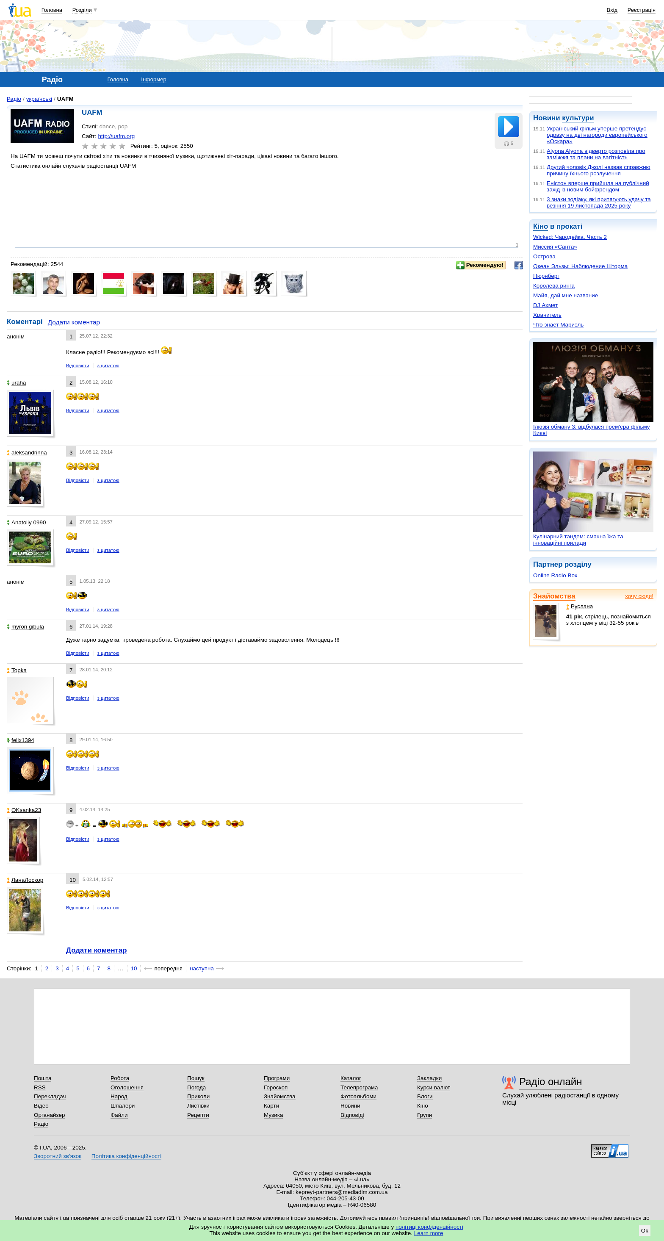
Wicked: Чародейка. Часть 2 (570, 237)
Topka (17, 670)
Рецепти (198, 1115)
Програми (277, 1078)
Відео (41, 1105)
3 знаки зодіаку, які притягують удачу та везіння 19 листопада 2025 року (599, 202)
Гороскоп (276, 1087)
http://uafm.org (116, 136)
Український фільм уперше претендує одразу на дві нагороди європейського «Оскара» (597, 134)
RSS (40, 1087)
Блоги (425, 1096)
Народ (119, 1096)
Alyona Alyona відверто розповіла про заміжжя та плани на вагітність (596, 154)
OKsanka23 (24, 810)
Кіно (540, 226)
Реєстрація (642, 10)
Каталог (350, 1078)
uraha (16, 383)
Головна (52, 10)
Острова (544, 256)
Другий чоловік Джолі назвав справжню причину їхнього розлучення (598, 170)
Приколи (198, 1096)
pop (122, 126)
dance (107, 126)
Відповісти (77, 365)
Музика (273, 1115)
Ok (644, 1230)
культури (578, 118)
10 (134, 968)
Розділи (82, 10)
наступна (202, 968)
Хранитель (547, 315)
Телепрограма (359, 1087)
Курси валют (433, 1087)
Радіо (14, 99)
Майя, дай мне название (565, 295)
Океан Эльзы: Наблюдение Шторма (580, 266)
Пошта (42, 1078)
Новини (350, 1105)
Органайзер (49, 1115)
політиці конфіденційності (429, 1227)
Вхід (612, 10)
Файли (119, 1115)
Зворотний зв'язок (57, 1156)
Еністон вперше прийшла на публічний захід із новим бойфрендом (598, 186)
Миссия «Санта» (555, 247)
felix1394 (20, 740)
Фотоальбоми (358, 1096)
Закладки (429, 1078)
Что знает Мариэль (558, 324)
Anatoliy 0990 (26, 522)
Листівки (198, 1105)
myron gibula (25, 626)
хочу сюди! (639, 596)
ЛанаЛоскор (25, 880)
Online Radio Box (555, 575)
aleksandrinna (27, 452)
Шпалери (123, 1105)
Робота (120, 1078)
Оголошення (127, 1087)
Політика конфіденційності (126, 1156)
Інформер (153, 79)
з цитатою (108, 365)
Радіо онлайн (550, 1081)
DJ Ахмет (545, 305)
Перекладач (50, 1096)
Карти (271, 1105)
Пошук (196, 1078)
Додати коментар (74, 322)
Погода (196, 1087)
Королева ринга (554, 286)
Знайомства (554, 596)
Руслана (579, 606)
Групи (424, 1115)
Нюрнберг (546, 276)
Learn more (428, 1233)
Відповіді (352, 1115)
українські (39, 99)
